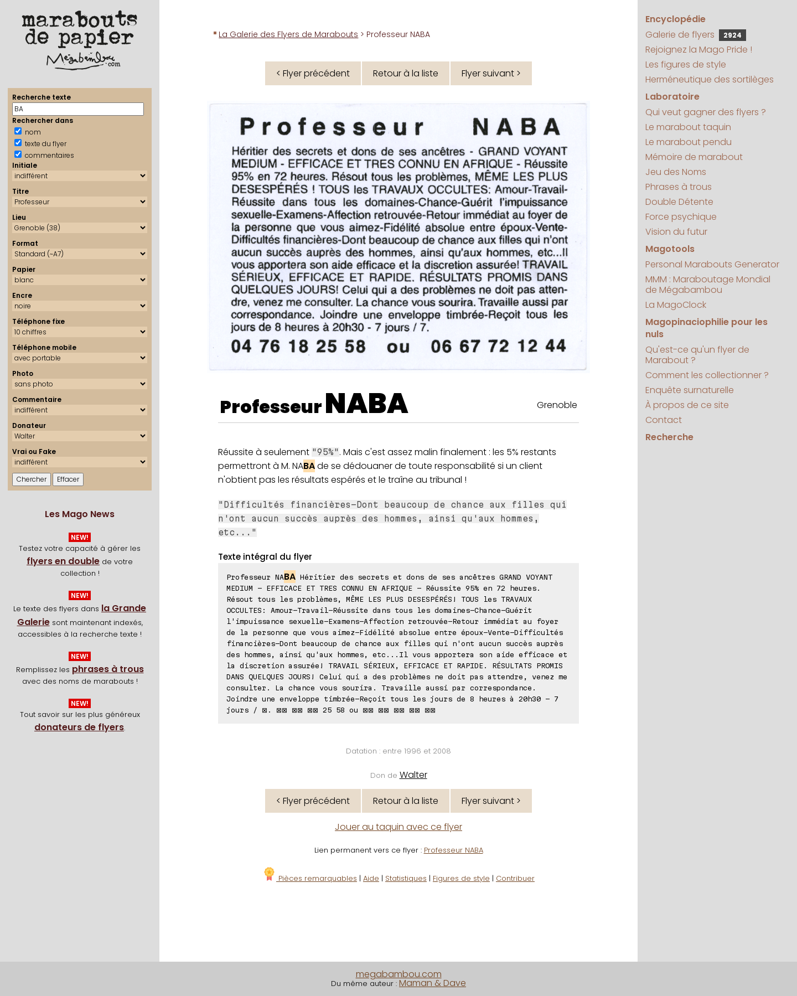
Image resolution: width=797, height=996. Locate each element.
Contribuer (515, 878)
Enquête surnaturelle (689, 390)
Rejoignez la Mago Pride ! (698, 49)
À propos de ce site (687, 405)
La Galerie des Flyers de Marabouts (288, 34)
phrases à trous (108, 669)
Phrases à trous (678, 186)
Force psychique (681, 216)
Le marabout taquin (688, 127)
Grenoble (557, 405)
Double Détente (679, 201)
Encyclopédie (675, 19)
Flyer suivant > (491, 73)
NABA (366, 403)
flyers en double (63, 561)
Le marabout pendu (688, 142)
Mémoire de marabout (694, 157)
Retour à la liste (405, 73)
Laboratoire (672, 96)
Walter (413, 774)
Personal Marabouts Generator (712, 264)
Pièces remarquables (309, 878)
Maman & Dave (432, 983)
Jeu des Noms (675, 172)
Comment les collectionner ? (707, 375)
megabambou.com (399, 974)
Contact (663, 420)
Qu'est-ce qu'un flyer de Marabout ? (697, 355)
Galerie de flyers (695, 34)
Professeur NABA (453, 850)
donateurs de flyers (79, 727)
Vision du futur (676, 231)
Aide (371, 878)
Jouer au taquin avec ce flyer (398, 826)
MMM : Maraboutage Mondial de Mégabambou (707, 284)
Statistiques (406, 878)
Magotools (670, 248)
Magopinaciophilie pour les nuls (706, 328)
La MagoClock (675, 304)
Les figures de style (685, 64)
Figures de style (461, 878)
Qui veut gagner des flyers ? (705, 112)
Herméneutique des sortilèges (709, 79)
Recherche (669, 437)
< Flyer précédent (313, 73)
